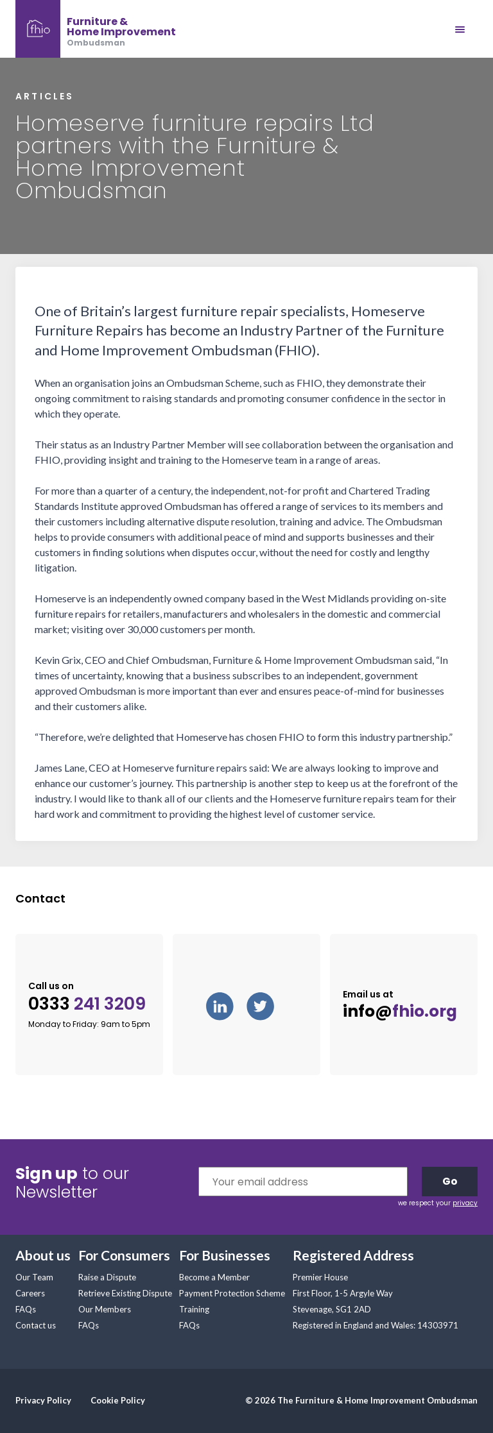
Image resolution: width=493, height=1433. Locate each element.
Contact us (35, 1325)
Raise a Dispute (107, 1277)
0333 (87, 1004)
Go (450, 1181)
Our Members (104, 1309)
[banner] (95, 29)
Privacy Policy (43, 1400)
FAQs (25, 1309)
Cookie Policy (118, 1400)
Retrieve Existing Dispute (125, 1293)
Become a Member (214, 1277)
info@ (400, 1012)
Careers (30, 1293)
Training (194, 1309)
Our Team (34, 1277)
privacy (465, 1203)
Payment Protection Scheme (232, 1293)
